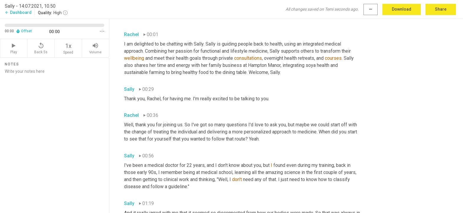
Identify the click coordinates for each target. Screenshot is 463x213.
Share (440, 9)
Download (401, 9)
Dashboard (18, 12)
